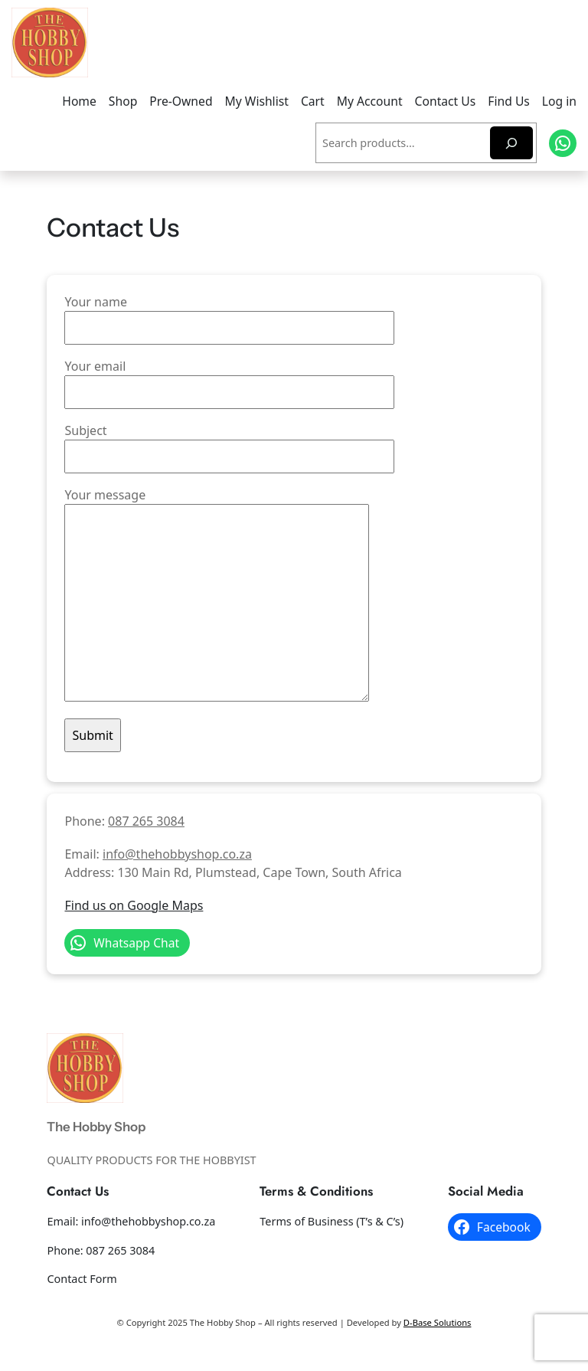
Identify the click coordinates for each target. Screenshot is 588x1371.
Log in (559, 101)
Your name (229, 314)
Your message (216, 595)
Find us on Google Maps (133, 905)
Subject (229, 443)
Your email (229, 379)
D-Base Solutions (437, 1322)
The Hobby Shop (96, 1126)
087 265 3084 (146, 821)
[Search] (511, 142)
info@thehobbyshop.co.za (177, 854)
